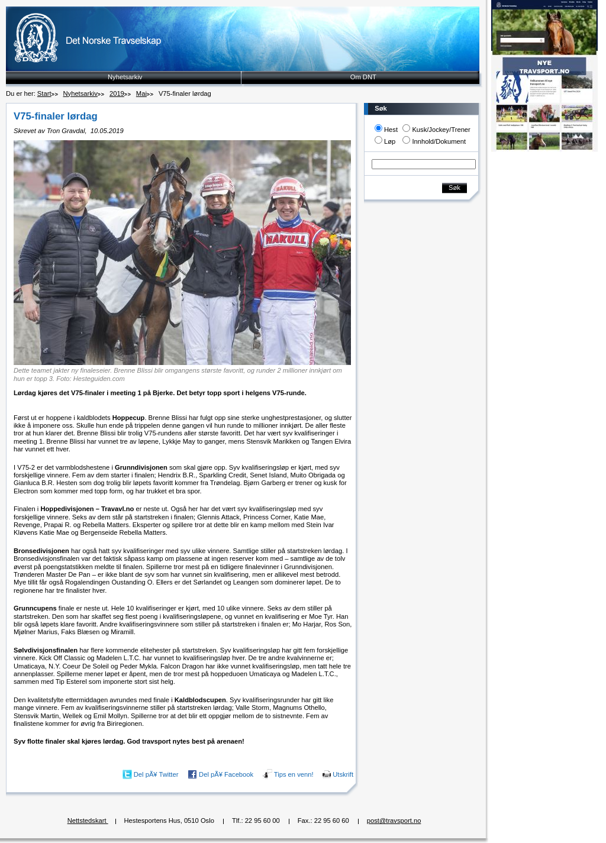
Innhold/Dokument (439, 141)
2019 (116, 93)
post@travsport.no (394, 820)
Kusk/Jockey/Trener (441, 129)
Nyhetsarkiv (125, 76)
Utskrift (343, 774)
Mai (141, 93)
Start (44, 93)
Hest (391, 129)
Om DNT (363, 76)
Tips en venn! (294, 774)
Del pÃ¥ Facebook (226, 774)
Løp (389, 141)
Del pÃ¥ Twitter (156, 774)
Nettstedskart (87, 820)
